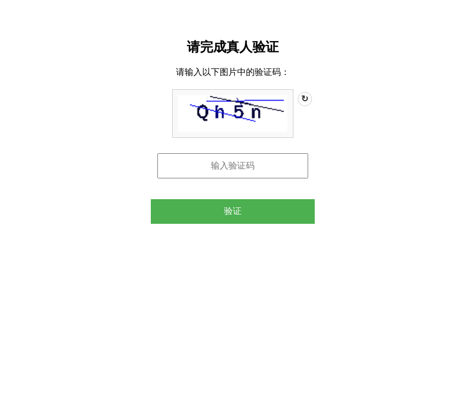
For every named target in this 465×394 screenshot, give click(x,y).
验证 (233, 211)
